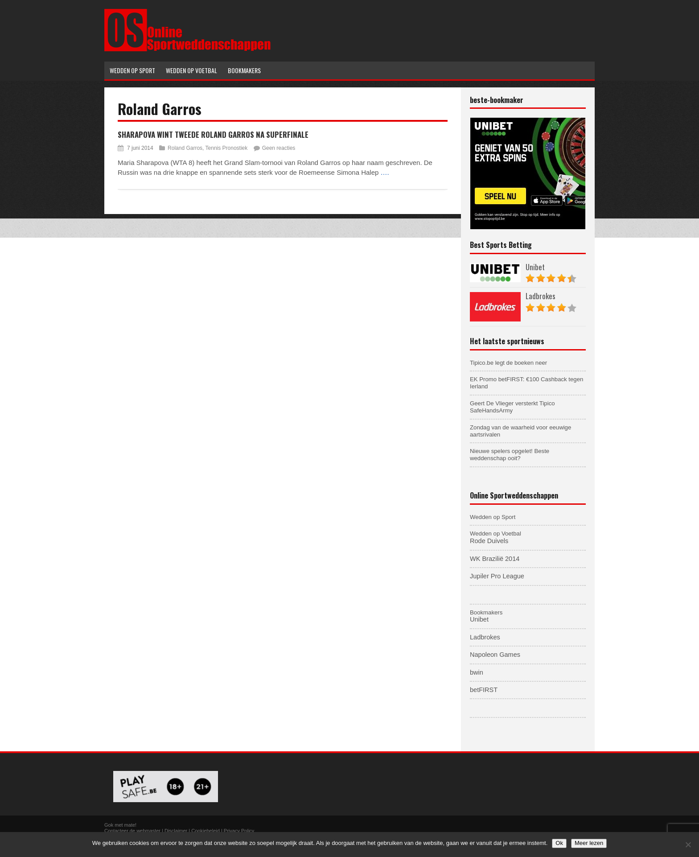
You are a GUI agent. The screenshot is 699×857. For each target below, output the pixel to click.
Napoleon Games (495, 654)
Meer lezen (589, 843)
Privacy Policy (239, 830)
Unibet (535, 266)
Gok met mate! (120, 825)
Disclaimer (175, 830)
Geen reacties (279, 148)
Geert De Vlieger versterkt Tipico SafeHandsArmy (512, 407)
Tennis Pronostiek (227, 148)
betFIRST (484, 689)
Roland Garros (185, 148)
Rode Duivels (489, 540)
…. (385, 172)
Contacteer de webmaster (132, 830)
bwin (476, 672)
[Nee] (687, 844)
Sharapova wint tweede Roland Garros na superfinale (213, 134)
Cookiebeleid (205, 830)
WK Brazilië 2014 (494, 558)
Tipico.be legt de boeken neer (508, 362)
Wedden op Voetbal (495, 533)
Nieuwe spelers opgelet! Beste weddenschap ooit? (509, 454)
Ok (559, 843)
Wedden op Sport (492, 517)
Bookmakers (486, 612)
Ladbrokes (540, 295)
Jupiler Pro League (497, 576)
